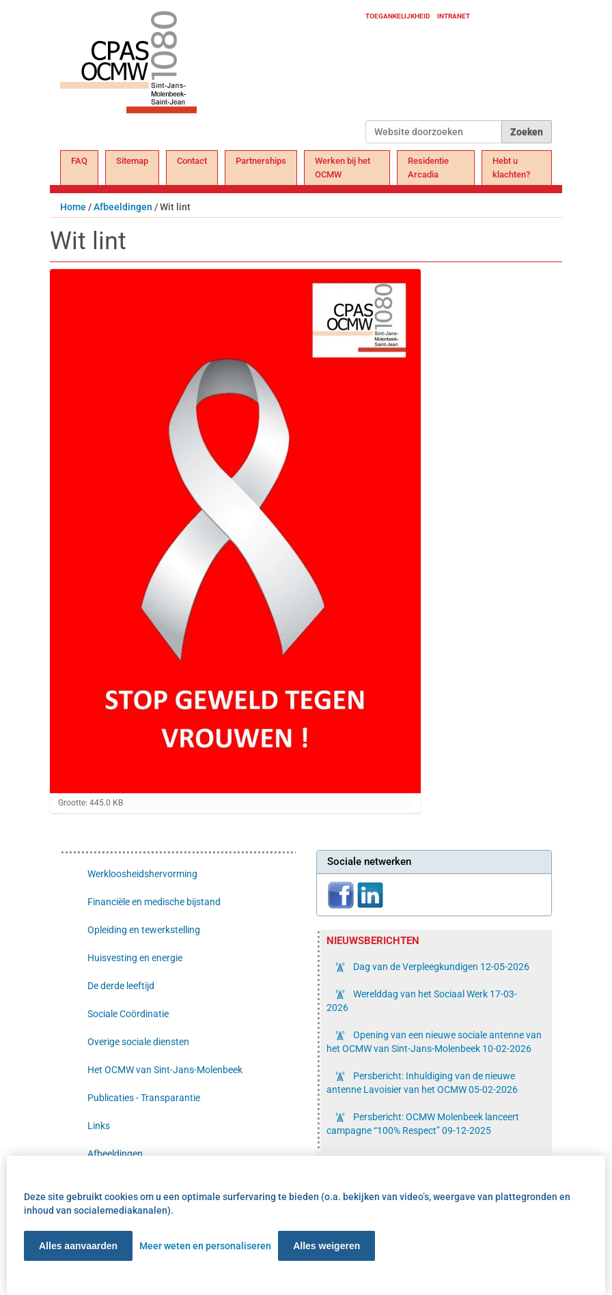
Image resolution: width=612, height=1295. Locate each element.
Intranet (453, 16)
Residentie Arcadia (428, 168)
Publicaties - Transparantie (143, 1097)
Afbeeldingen (123, 206)
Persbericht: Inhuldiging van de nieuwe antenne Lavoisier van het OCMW (422, 1082)
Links (98, 1125)
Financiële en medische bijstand (154, 901)
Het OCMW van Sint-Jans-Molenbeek (164, 1069)
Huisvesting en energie (134, 957)
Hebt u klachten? (511, 168)
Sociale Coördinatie (128, 1013)
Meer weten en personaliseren (205, 1245)
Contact (192, 161)
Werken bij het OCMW (342, 168)
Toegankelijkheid (397, 16)
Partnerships (261, 161)
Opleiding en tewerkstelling (143, 929)
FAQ (79, 161)
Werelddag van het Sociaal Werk (421, 1000)
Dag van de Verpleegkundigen (440, 966)
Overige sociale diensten (138, 1041)
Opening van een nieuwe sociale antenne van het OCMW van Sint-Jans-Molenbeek (434, 1041)
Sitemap (132, 161)
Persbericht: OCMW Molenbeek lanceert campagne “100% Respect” (422, 1123)
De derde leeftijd (120, 985)
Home (73, 206)
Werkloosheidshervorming (142, 873)
